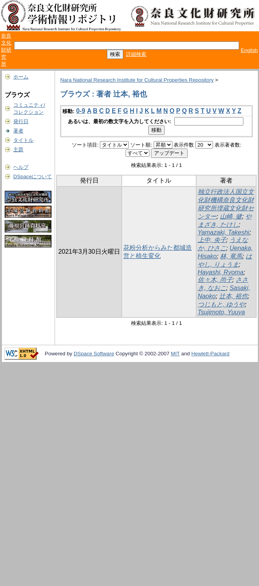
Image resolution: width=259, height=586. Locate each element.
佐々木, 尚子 (215, 279)
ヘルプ (20, 167)
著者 (18, 131)
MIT (175, 354)
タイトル (23, 140)
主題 (18, 149)
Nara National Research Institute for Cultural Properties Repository (136, 80)
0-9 (80, 111)
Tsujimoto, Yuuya (221, 312)
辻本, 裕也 (233, 296)
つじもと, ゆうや (221, 304)
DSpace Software (94, 354)
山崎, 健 (231, 216)
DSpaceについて (32, 176)
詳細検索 (136, 54)
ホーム (20, 77)
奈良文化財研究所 (6, 50)
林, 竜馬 (231, 256)
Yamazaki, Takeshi (224, 232)
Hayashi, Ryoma (220, 272)
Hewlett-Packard (210, 354)
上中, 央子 (212, 240)
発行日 (20, 121)
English (249, 50)
